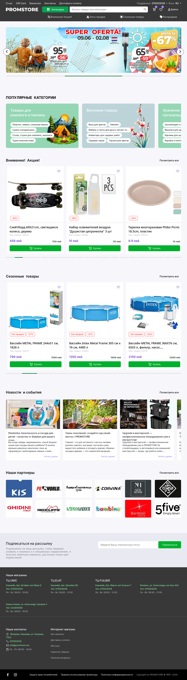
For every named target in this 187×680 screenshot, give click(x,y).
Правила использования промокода (79, 674)
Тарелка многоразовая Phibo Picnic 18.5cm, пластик (157, 229)
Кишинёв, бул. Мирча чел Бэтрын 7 (113, 585)
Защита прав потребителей (43, 674)
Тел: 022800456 (14, 607)
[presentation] (6, 51)
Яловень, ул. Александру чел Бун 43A (159, 585)
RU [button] (177, 3)
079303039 (13, 641)
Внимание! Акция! (59, 17)
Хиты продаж (95, 17)
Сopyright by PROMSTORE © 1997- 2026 (157, 674)
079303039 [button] (159, 3)
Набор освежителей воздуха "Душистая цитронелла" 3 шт (93, 229)
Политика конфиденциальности (117, 674)
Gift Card (21, 3)
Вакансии (35, 3)
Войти (172, 9)
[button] (10, 257)
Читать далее (51, 456)
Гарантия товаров (60, 652)
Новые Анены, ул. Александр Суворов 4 (26, 604)
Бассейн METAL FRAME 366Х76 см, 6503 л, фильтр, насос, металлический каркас (156, 345)
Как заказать (57, 634)
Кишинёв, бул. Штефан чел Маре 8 (23, 585)
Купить (39, 248)
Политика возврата (60, 657)
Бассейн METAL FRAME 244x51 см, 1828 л (38, 345)
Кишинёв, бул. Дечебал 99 (64, 585)
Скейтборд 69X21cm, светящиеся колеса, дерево (37, 229)
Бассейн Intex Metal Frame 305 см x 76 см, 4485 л (98, 345)
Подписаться (169, 544)
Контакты (50, 3)
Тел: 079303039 (14, 589)
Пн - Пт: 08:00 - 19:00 (19, 649)
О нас (9, 3)
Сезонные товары (132, 17)
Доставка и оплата (70, 3)
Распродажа (168, 17)
